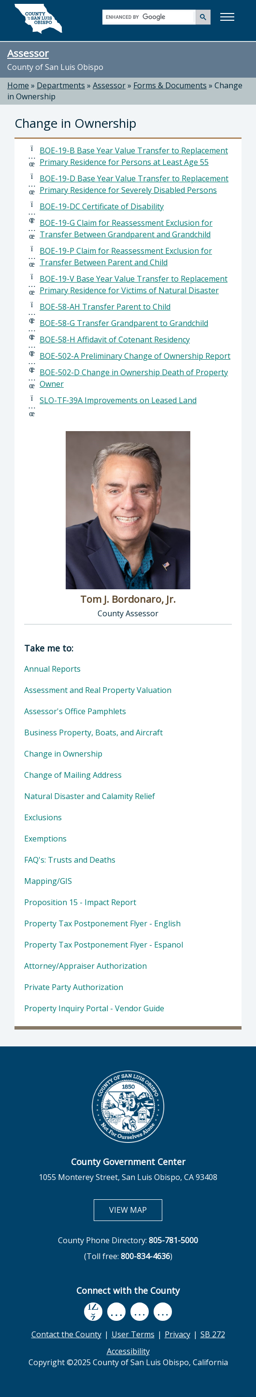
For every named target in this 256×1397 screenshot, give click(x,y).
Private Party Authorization (73, 987)
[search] (149, 17)
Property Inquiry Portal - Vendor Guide (94, 1008)
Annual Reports (52, 669)
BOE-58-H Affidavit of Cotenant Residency (115, 339)
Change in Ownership (63, 753)
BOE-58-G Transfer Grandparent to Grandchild (124, 323)
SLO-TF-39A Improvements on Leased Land (118, 400)
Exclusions (43, 817)
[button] (227, 17)
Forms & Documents (170, 85)
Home (18, 85)
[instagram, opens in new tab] (163, 1311)
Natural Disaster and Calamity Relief (89, 796)
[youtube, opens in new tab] (116, 1311)
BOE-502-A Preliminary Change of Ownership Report (135, 356)
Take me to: (48, 648)
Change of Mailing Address (73, 775)
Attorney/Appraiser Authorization (85, 966)
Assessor (28, 53)
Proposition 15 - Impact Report (80, 902)
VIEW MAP (135, 1209)
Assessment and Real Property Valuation (97, 690)
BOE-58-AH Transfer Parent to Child (105, 306)
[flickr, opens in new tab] (139, 1311)
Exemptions (45, 838)
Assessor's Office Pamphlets (75, 711)
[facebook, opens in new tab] (93, 1312)
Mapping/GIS (48, 881)
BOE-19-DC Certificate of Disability (102, 206)
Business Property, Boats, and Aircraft (93, 732)
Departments (61, 85)
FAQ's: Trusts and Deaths (69, 859)
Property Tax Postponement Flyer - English (102, 923)
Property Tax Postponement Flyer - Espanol (103, 944)
